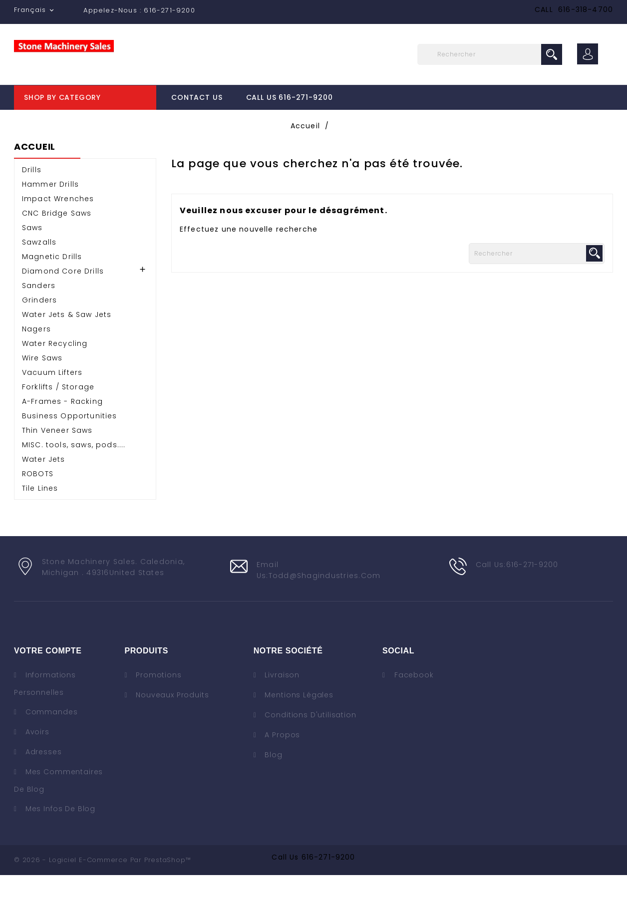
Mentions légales (298, 728)
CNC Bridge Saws (56, 246)
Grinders (39, 333)
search (551, 54)
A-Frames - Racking (62, 434)
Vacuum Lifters (52, 405)
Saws (32, 261)
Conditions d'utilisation (309, 748)
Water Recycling (54, 376)
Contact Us (196, 97)
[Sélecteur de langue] (35, 10)
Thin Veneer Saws (57, 463)
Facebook (414, 708)
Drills (31, 203)
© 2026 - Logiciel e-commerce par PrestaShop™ (102, 893)
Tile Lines (40, 521)
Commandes (50, 745)
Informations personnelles (45, 716)
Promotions (157, 708)
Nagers (36, 362)
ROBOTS (37, 507)
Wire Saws (42, 391)
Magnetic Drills (52, 290)
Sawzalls (39, 275)
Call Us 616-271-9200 (289, 97)
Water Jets (43, 492)
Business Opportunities (69, 449)
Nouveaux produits (171, 728)
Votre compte (47, 683)
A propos (282, 768)
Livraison (281, 708)
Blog (273, 788)
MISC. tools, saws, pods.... (73, 478)
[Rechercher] (489, 54)
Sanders (38, 318)
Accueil (34, 180)
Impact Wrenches (58, 232)
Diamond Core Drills (63, 304)
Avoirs (36, 765)
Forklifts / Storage (58, 420)
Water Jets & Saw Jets (66, 347)
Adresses (42, 785)
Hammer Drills (50, 217)
